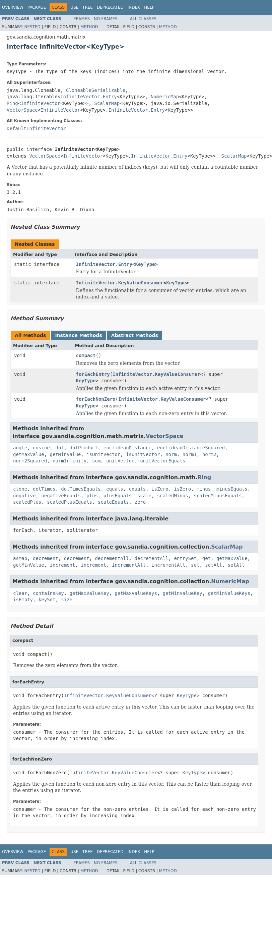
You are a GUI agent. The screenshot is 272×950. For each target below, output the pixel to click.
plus (92, 495)
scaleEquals (113, 502)
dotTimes (44, 489)
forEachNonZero (96, 399)
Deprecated (110, 7)
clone (20, 489)
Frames (82, 18)
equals (114, 489)
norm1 (190, 454)
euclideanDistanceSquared (191, 447)
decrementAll (112, 558)
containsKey (48, 593)
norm (171, 454)
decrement (45, 558)
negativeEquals (61, 495)
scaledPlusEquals (69, 502)
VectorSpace (22, 110)
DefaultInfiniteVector (36, 128)
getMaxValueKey (89, 593)
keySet (47, 599)
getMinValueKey (182, 593)
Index (134, 7)
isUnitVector (103, 454)
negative (24, 495)
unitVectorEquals (162, 460)
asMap (20, 558)
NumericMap (165, 96)
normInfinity (69, 460)
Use (74, 7)
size (66, 599)
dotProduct (84, 447)
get (206, 558)
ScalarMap (107, 103)
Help (149, 7)
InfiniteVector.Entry (88, 96)
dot (59, 447)
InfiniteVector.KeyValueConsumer (119, 282)
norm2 (209, 454)
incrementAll (129, 565)
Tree (87, 7)
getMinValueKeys (229, 593)
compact (86, 355)
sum (96, 460)
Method (89, 26)
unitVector (120, 460)
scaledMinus (172, 495)
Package (36, 7)
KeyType (145, 264)
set (195, 565)
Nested (32, 26)
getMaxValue (28, 454)
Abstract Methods (134, 335)
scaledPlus (27, 502)
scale (144, 495)
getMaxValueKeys (136, 593)
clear (20, 593)
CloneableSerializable (95, 90)
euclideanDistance (127, 447)
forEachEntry (93, 374)
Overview (12, 7)
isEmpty (23, 599)
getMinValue (65, 454)
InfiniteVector (40, 103)
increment (62, 565)
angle (20, 447)
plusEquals (118, 495)
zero (140, 502)
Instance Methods (78, 335)
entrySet (185, 558)
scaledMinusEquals (218, 495)
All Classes (143, 18)
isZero (159, 489)
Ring (12, 103)
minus (204, 489)
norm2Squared (30, 460)
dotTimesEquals (80, 489)
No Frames (106, 18)
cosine (41, 447)
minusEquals (232, 489)
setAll (213, 565)
